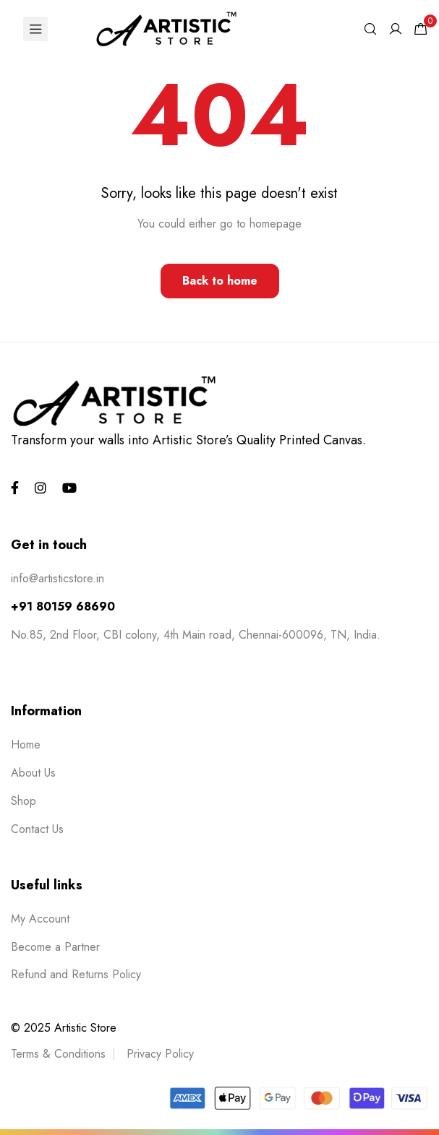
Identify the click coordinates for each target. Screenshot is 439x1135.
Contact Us (37, 829)
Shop (23, 801)
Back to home (219, 280)
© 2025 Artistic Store (63, 1027)
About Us (33, 772)
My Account (40, 918)
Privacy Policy (160, 1053)
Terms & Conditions (58, 1053)
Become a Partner (55, 946)
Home (26, 744)
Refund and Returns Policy (76, 974)
